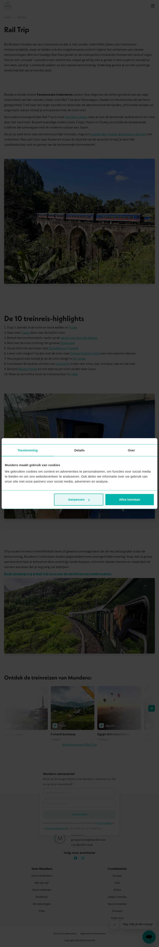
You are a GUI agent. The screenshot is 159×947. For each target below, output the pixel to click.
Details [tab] (79, 450)
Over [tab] (131, 450)
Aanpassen (79, 499)
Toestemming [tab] (28, 450)
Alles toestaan (129, 499)
